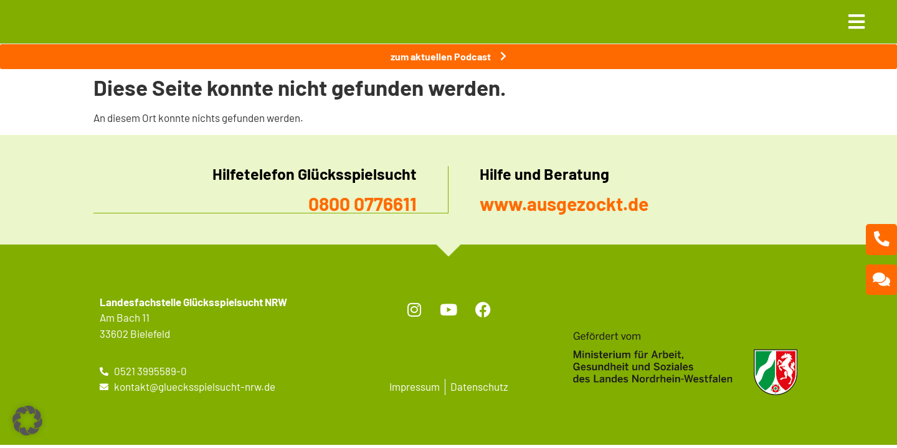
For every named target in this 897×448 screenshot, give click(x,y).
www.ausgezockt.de (564, 203)
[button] (27, 420)
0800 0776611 (362, 203)
